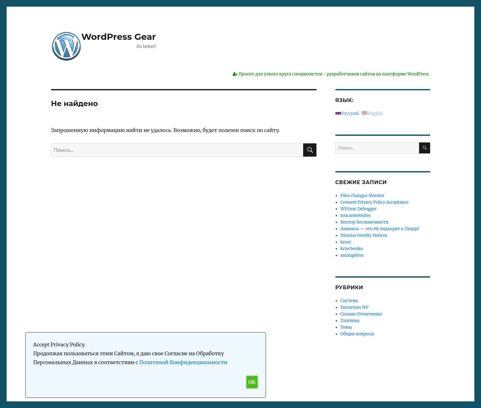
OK (252, 382)
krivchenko (351, 248)
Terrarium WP (354, 307)
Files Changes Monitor (362, 195)
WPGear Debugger (358, 209)
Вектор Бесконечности (364, 222)
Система (349, 300)
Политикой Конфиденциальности (183, 362)
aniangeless (352, 255)
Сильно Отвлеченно (361, 314)
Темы (346, 327)
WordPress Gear (118, 36)
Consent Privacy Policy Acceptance (374, 202)
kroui (345, 242)
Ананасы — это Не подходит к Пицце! (379, 228)
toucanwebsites (355, 215)
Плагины (350, 320)
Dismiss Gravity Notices (364, 235)
